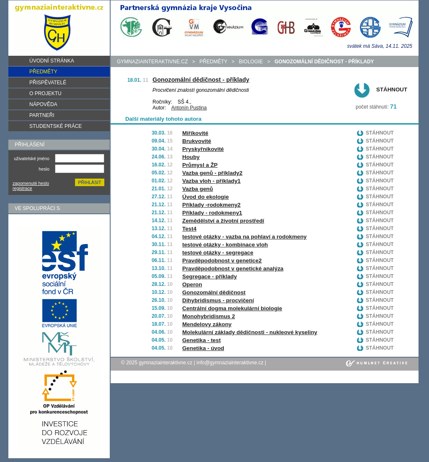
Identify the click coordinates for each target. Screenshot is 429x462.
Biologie (251, 62)
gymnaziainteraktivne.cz (152, 62)
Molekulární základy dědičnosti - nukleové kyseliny (249, 332)
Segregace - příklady (209, 276)
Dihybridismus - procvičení (218, 300)
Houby (190, 157)
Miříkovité (195, 133)
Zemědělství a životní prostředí (223, 221)
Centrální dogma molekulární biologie (232, 308)
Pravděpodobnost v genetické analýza (232, 268)
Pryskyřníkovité (203, 149)
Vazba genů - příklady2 (212, 173)
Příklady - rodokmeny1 (212, 213)
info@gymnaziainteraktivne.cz (230, 363)
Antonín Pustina (189, 108)
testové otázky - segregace (217, 252)
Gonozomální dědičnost (214, 292)
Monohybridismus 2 (208, 316)
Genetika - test (201, 340)
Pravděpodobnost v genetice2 (222, 260)
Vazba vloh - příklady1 (211, 181)
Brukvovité (196, 141)
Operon (192, 284)
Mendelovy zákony (207, 324)
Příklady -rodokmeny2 (211, 205)
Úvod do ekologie (205, 197)
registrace (22, 188)
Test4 (189, 229)
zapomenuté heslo (31, 183)
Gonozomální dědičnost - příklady (200, 79)
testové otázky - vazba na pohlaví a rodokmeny (244, 237)
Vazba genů (197, 189)
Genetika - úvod (203, 348)
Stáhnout (391, 89)
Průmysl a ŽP (199, 165)
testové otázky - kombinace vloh (225, 244)
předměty (213, 62)
